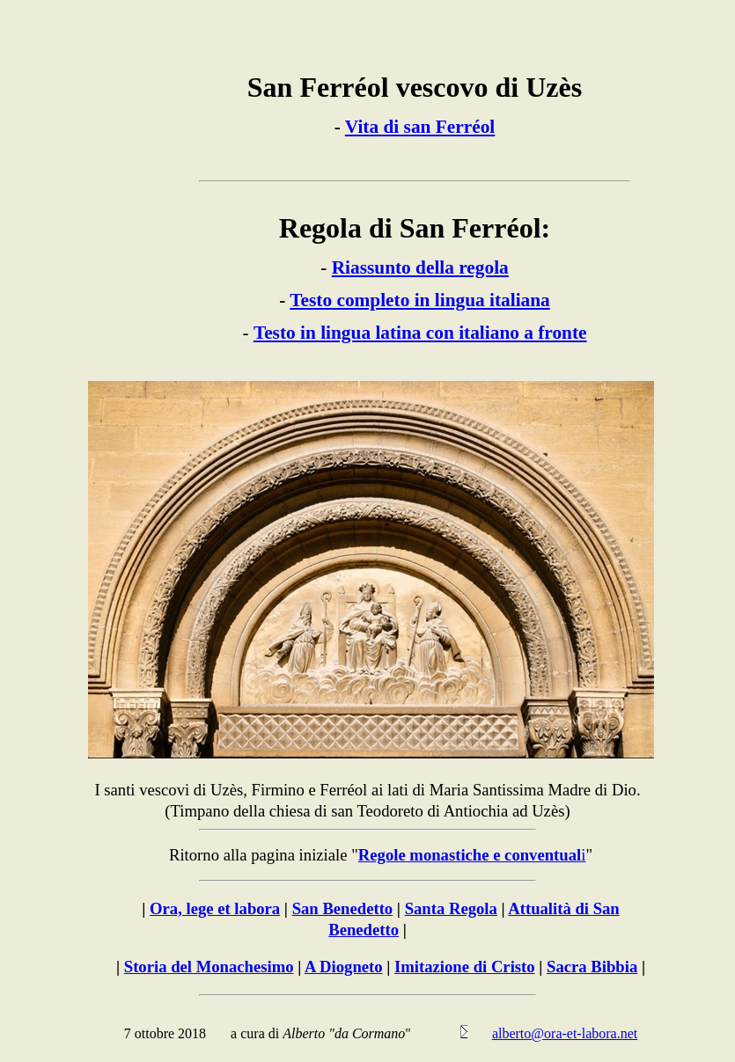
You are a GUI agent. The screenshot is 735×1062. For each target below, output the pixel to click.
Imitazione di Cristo (464, 966)
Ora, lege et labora (215, 908)
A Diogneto (344, 966)
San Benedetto (342, 908)
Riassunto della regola (420, 267)
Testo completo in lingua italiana (419, 300)
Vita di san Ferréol (420, 126)
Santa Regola (451, 908)
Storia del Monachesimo (209, 966)
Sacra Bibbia (592, 966)
